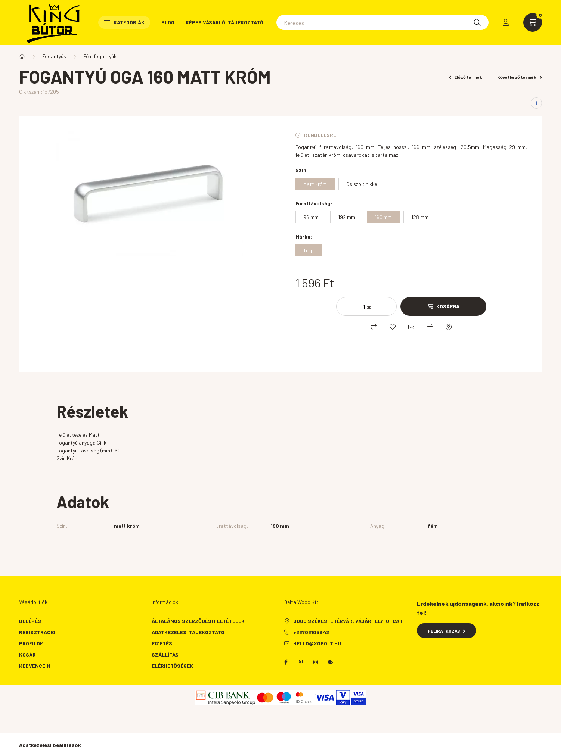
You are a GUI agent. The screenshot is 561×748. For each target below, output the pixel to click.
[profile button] (505, 22)
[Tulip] (308, 250)
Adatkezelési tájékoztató (188, 632)
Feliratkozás (446, 630)
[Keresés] (382, 22)
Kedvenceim (34, 666)
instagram (315, 662)
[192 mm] (346, 217)
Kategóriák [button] (124, 22)
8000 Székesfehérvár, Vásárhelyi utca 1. (348, 621)
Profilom (31, 643)
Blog (167, 22)
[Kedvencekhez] (392, 327)
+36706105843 (311, 632)
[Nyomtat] (429, 327)
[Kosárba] (443, 306)
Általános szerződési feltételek (198, 621)
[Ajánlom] (411, 327)
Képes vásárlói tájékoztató (224, 22)
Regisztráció (37, 632)
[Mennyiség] (358, 306)
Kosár (27, 654)
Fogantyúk (54, 56)
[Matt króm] (315, 184)
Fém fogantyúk (100, 56)
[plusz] (387, 306)
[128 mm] (419, 217)
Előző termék (466, 77)
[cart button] (532, 22)
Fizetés (162, 643)
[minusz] (345, 306)
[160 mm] (383, 217)
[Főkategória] (22, 56)
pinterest (300, 662)
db (369, 306)
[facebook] (536, 103)
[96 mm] (310, 217)
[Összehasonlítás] (373, 327)
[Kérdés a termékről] (448, 327)
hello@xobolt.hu (317, 643)
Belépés (30, 621)
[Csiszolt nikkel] (362, 184)
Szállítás (165, 654)
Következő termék (519, 77)
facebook (285, 662)
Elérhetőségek (172, 666)
